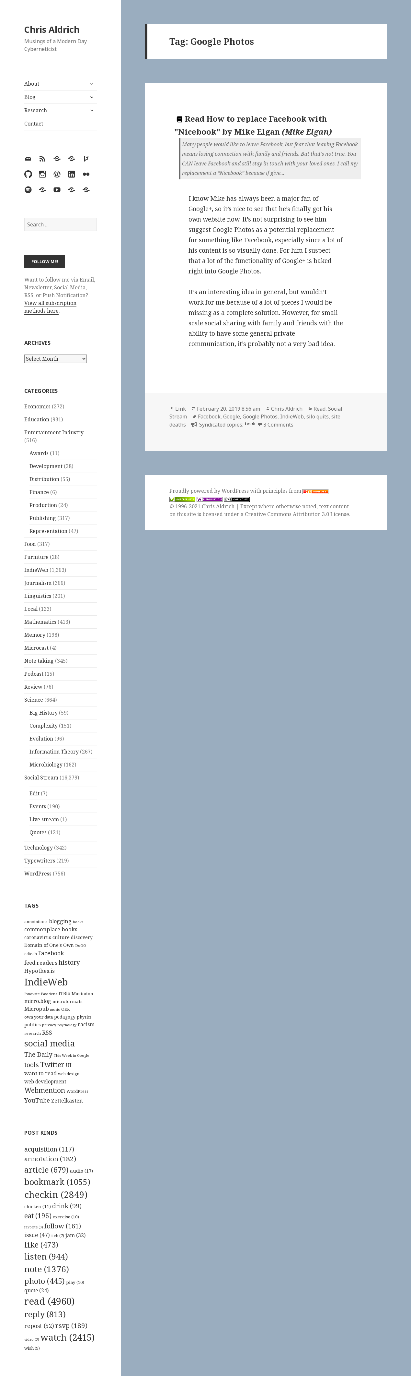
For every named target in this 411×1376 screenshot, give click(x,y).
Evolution (41, 738)
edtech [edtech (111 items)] (30, 954)
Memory (34, 634)
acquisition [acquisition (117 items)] (49, 1149)
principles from (295, 490)
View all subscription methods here (50, 306)
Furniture (36, 557)
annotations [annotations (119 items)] (36, 921)
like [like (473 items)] (41, 1244)
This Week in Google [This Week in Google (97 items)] (71, 1055)
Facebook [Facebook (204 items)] (51, 953)
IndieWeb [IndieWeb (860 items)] (46, 981)
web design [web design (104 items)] (68, 1074)
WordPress (37, 873)
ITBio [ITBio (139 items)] (64, 993)
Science (33, 699)
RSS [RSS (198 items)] (47, 1032)
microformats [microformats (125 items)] (67, 1001)
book (250, 423)
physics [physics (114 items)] (84, 1017)
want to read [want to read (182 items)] (40, 1073)
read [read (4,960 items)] (49, 1301)
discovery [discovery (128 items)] (82, 937)
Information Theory (54, 751)
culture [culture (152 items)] (61, 937)
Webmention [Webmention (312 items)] (44, 1090)
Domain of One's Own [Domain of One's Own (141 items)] (49, 945)
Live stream (44, 819)
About (31, 83)
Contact (33, 123)
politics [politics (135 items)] (32, 1024)
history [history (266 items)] (69, 962)
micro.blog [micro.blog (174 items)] (37, 1001)
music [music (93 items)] (55, 1009)
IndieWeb (36, 569)
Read (319, 408)
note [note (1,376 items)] (46, 1269)
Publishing (42, 518)
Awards (39, 453)
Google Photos (260, 416)
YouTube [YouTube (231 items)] (37, 1100)
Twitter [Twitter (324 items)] (52, 1064)
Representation (48, 531)
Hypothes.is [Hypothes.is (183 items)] (39, 970)
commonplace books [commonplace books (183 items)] (50, 929)
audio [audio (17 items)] (81, 1170)
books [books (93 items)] (78, 921)
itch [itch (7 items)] (57, 1235)
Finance (39, 492)
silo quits (317, 416)
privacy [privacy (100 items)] (49, 1024)
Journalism (37, 582)
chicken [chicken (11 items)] (37, 1207)
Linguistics (37, 595)
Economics (37, 406)
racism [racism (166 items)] (86, 1024)
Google (231, 416)
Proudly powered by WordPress (209, 490)
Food (30, 544)
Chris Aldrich (52, 29)
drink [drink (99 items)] (67, 1206)
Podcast (33, 673)
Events (37, 806)
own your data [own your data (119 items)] (38, 1017)
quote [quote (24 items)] (36, 1290)
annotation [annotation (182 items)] (50, 1158)
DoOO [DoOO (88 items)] (80, 945)
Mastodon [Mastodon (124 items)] (82, 993)
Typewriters (39, 860)
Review (33, 686)
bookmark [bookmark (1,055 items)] (57, 1181)
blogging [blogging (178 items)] (60, 921)
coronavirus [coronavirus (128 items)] (37, 937)
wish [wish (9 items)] (32, 1348)
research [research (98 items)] (32, 1033)
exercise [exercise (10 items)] (66, 1217)
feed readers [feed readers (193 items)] (40, 962)
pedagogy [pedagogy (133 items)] (64, 1017)
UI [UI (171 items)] (69, 1065)
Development (46, 466)
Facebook (209, 416)
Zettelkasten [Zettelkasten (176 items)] (67, 1100)
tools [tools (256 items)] (31, 1064)
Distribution (44, 479)
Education (36, 419)
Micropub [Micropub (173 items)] (36, 1008)
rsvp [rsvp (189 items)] (71, 1325)
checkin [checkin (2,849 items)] (55, 1194)
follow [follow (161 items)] (62, 1225)
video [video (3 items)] (31, 1339)
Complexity (43, 725)
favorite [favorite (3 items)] (33, 1227)
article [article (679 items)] (46, 1169)
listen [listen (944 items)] (46, 1256)
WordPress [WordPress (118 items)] (77, 1091)
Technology (38, 847)
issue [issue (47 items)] (37, 1235)
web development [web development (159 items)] (45, 1081)
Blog (30, 97)
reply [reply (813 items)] (45, 1314)
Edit (34, 793)
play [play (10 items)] (75, 1282)
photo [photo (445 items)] (44, 1281)
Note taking (39, 660)
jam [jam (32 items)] (75, 1235)
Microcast (36, 647)
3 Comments (278, 424)
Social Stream (41, 777)
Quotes (38, 832)
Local (31, 608)
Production (43, 505)
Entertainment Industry (54, 432)
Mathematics (40, 621)
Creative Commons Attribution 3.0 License (297, 514)
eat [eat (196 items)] (37, 1215)
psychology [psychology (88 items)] (67, 1025)
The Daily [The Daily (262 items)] (38, 1054)
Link (180, 408)
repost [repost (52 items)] (39, 1326)
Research (35, 110)
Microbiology (46, 764)
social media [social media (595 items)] (49, 1043)
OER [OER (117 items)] (65, 1009)
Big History (43, 712)
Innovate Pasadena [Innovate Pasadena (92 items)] (40, 993)
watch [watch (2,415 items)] (67, 1337)
